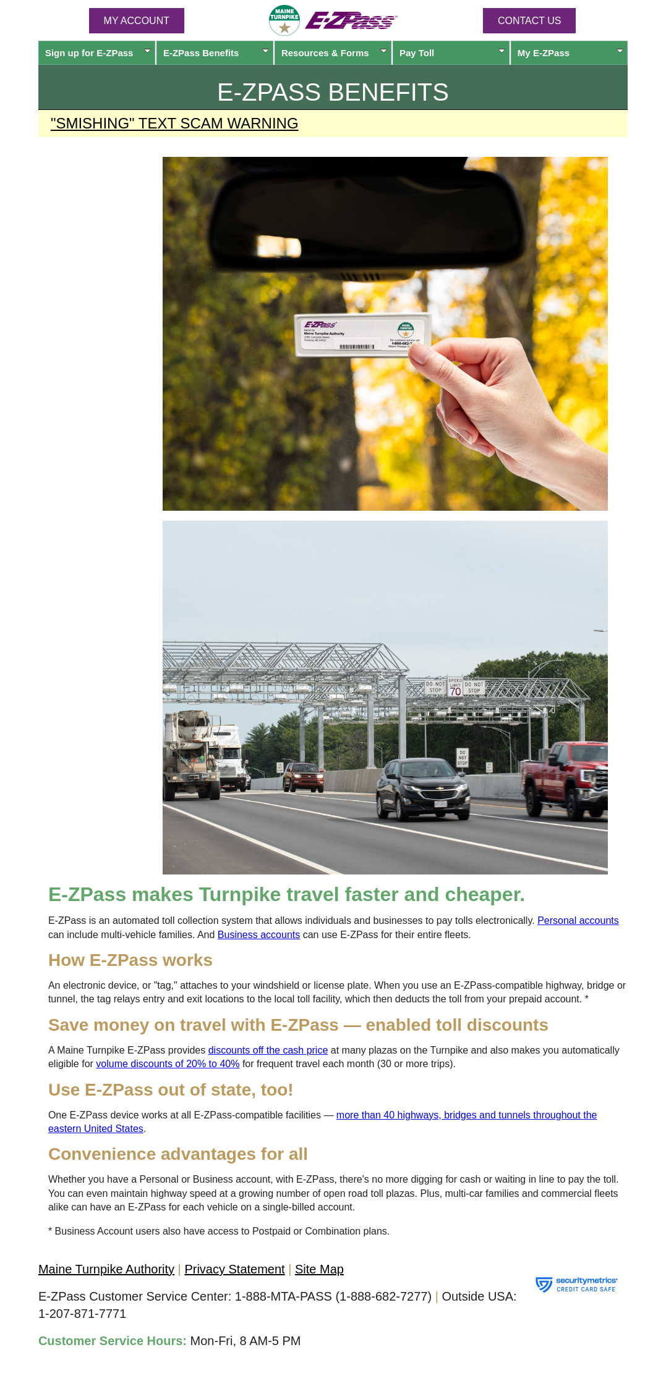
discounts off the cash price (268, 1050)
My (570, 53)
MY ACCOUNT (136, 20)
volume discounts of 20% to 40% (167, 1064)
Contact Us (529, 20)
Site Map (319, 1269)
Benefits (216, 53)
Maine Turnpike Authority (106, 1269)
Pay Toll (452, 53)
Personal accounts (578, 920)
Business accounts (259, 934)
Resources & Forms (334, 53)
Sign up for (98, 53)
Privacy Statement (234, 1269)
